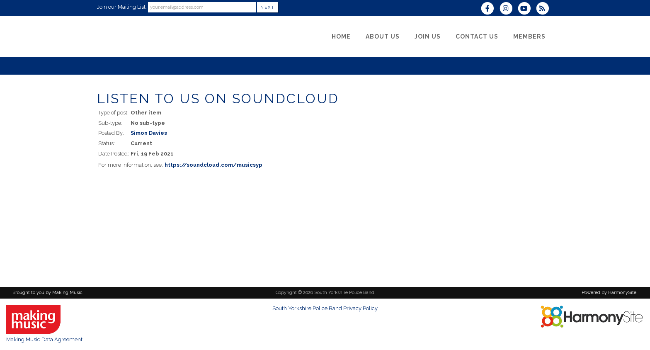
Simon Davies (149, 133)
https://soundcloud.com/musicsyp (213, 165)
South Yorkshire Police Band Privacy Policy (325, 308)
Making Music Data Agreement (44, 339)
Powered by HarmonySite (609, 292)
